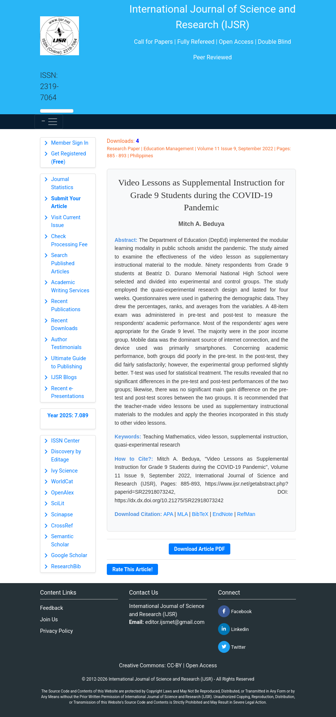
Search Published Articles (63, 263)
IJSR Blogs (64, 377)
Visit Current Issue (65, 221)
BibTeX (200, 514)
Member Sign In (69, 143)
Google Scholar (69, 555)
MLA (182, 514)
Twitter (232, 647)
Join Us (49, 619)
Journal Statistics (62, 183)
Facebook (235, 611)
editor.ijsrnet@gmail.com (175, 622)
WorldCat (62, 481)
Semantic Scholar (62, 540)
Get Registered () (68, 158)
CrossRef (62, 526)
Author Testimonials (66, 343)
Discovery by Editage (66, 455)
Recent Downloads (64, 325)
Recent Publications (65, 305)
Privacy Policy (56, 631)
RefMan (246, 514)
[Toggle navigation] (48, 121)
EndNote (223, 514)
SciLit (58, 503)
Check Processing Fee (69, 240)
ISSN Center (65, 441)
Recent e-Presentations (67, 392)
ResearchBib (66, 566)
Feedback (51, 608)
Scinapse (62, 515)
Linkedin (233, 629)
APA (168, 514)
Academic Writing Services (70, 286)
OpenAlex (62, 493)
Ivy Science (64, 471)
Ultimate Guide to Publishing (68, 362)
